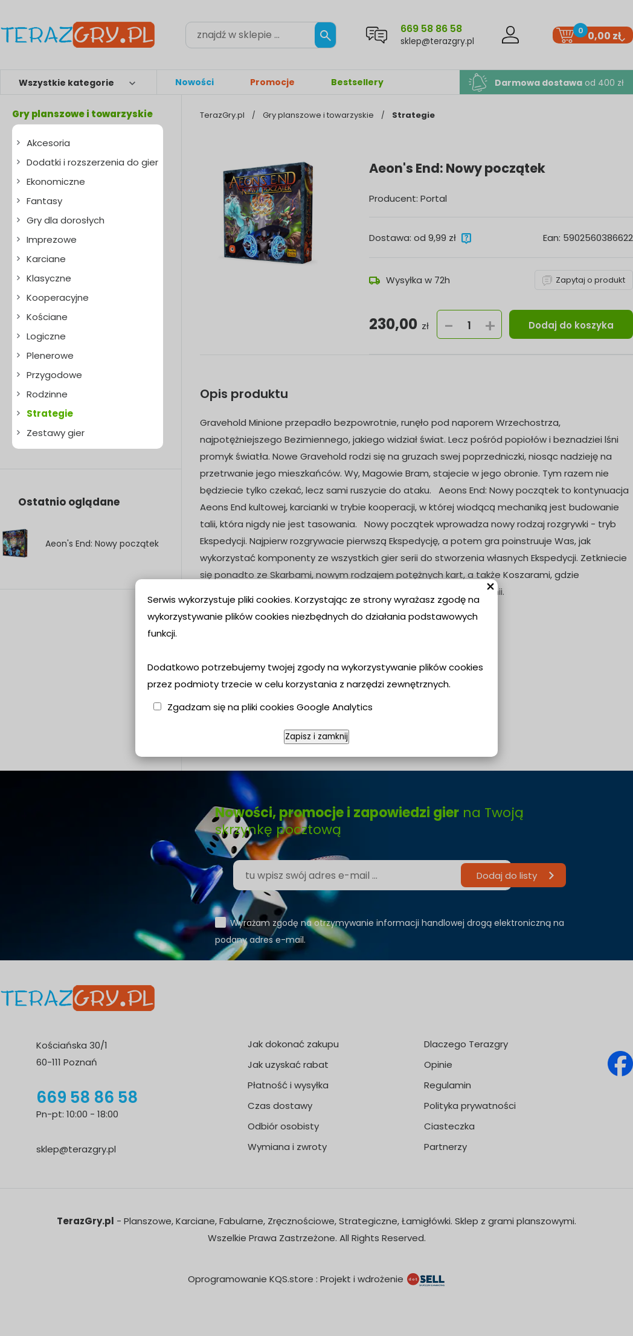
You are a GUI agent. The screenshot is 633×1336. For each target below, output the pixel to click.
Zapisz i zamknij (316, 736)
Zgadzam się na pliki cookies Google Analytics (270, 707)
